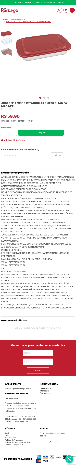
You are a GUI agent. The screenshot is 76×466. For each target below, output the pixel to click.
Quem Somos (45, 388)
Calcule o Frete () (20, 149)
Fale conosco (45, 393)
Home (5, 19)
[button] (40, 98)
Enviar (38, 370)
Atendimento (45, 391)
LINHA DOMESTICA (17, 19)
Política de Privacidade (14, 440)
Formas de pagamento (14, 445)
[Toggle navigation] (72, 10)
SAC (7, 433)
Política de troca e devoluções (17, 442)
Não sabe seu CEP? (28, 150)
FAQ (7, 435)
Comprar (41, 133)
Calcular (57, 155)
